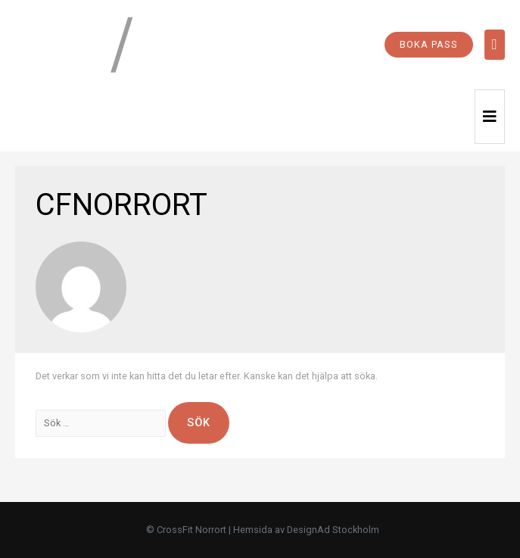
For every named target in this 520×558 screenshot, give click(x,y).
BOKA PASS (429, 44)
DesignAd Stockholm (333, 529)
